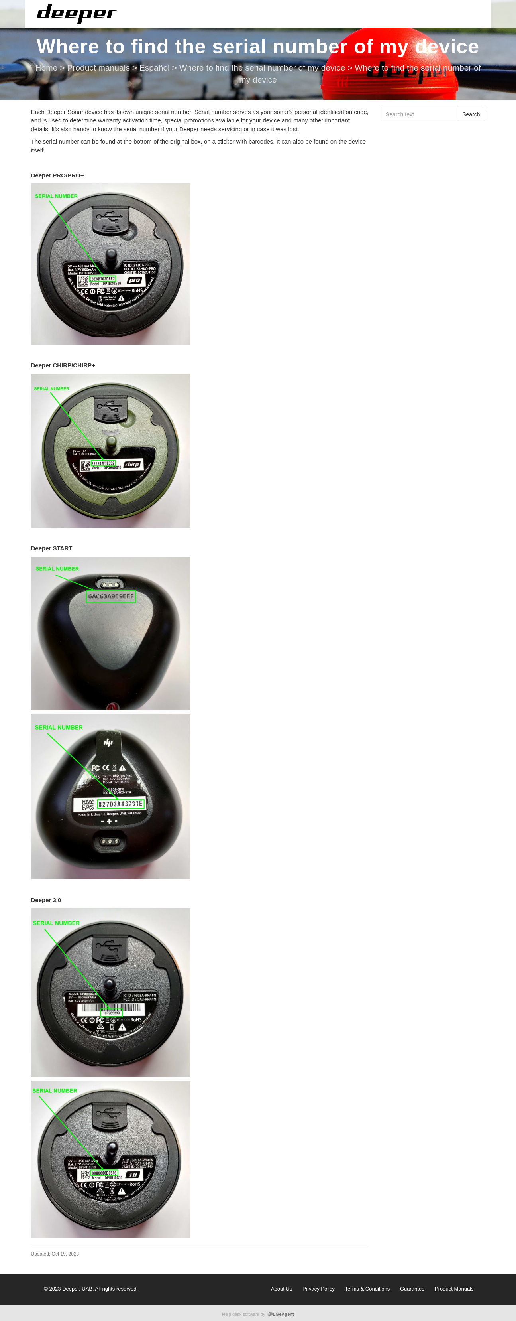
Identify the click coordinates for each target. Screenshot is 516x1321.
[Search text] (419, 114)
